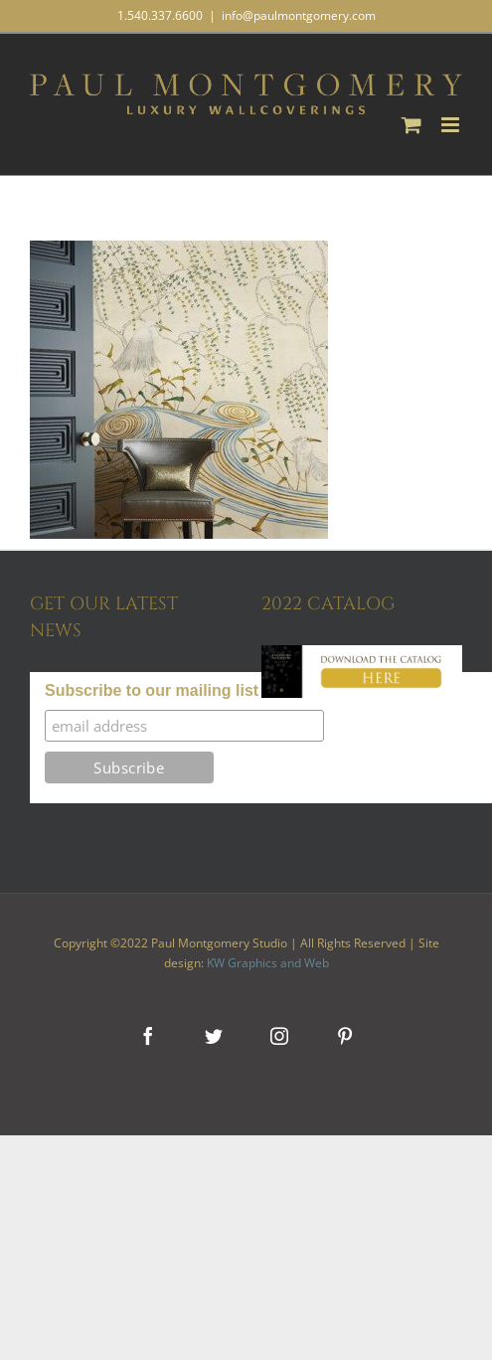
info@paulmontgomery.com (299, 15)
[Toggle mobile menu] (451, 124)
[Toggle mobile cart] (411, 124)
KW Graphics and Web (268, 962)
